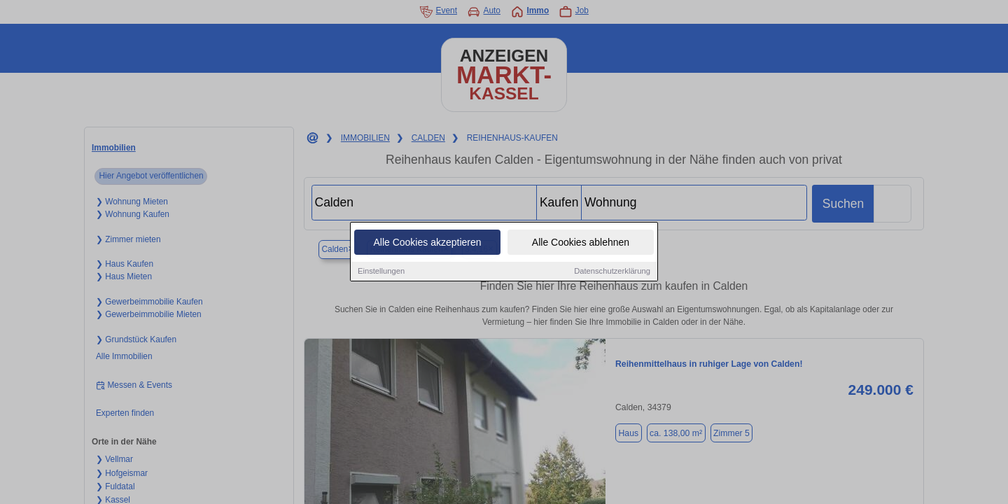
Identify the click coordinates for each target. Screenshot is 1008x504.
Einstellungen (381, 271)
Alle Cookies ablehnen (580, 242)
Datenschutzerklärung (612, 271)
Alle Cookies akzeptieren (427, 242)
